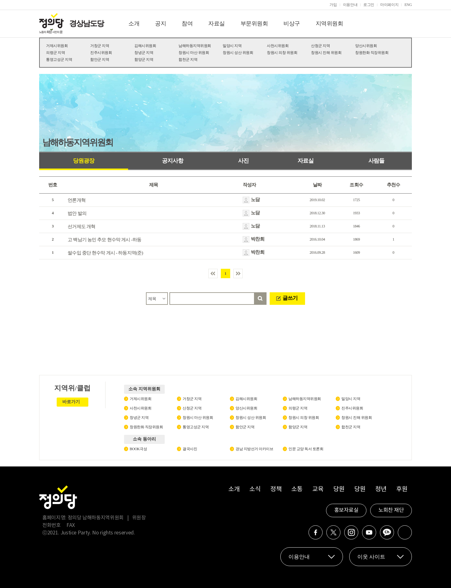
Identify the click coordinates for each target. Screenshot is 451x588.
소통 (296, 489)
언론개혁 (77, 200)
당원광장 (83, 161)
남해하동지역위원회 (195, 46)
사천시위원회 (277, 46)
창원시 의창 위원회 (282, 52)
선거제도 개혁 (81, 226)
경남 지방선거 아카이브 (254, 449)
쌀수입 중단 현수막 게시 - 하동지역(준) (105, 252)
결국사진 (190, 449)
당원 (338, 489)
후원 (401, 489)
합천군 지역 (188, 59)
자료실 (216, 23)
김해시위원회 (145, 46)
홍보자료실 (346, 510)
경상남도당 (86, 23)
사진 (243, 161)
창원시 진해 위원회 (326, 52)
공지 (160, 23)
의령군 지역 (55, 52)
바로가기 (71, 401)
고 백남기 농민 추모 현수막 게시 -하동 (104, 239)
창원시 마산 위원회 (194, 52)
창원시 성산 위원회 (238, 52)
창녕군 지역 (143, 52)
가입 (333, 5)
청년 (380, 489)
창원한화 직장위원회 (371, 52)
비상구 (291, 23)
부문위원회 (254, 23)
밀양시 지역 (232, 46)
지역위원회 (329, 23)
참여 (187, 23)
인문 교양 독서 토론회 (305, 449)
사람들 (376, 161)
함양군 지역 (143, 59)
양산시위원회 (366, 46)
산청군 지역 (320, 46)
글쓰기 (290, 298)
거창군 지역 (99, 46)
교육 (317, 489)
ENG (408, 5)
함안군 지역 (99, 59)
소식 (254, 489)
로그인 (368, 5)
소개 (133, 23)
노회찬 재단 (391, 510)
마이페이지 (389, 5)
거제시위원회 (57, 46)
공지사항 (172, 161)
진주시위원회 (101, 52)
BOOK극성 (138, 449)
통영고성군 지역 (59, 59)
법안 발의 (77, 213)
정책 (275, 489)
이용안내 (350, 5)
